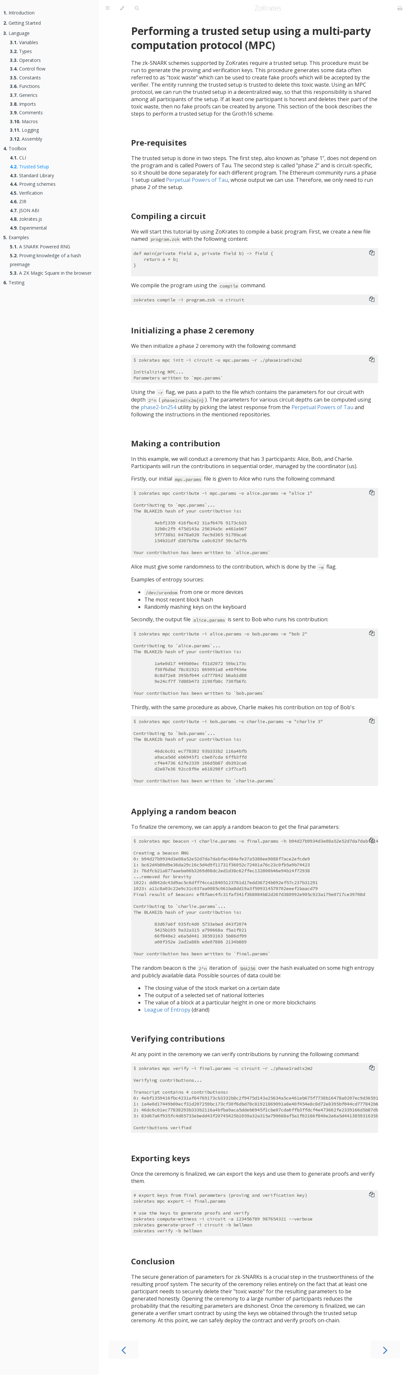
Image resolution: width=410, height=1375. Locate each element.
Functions (25, 86)
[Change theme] (122, 8)
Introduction (19, 13)
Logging (24, 130)
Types (21, 51)
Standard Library (32, 175)
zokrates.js (26, 219)
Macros (24, 121)
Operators (25, 60)
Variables (24, 42)
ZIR (18, 201)
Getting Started (22, 23)
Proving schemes (33, 184)
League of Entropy (167, 1009)
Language (16, 33)
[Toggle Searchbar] (136, 8)
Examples (16, 237)
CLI (18, 157)
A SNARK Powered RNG (40, 246)
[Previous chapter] (123, 1349)
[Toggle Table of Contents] (107, 8)
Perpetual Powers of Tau (197, 179)
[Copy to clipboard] (371, 253)
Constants (25, 77)
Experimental (28, 228)
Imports (23, 104)
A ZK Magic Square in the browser (51, 273)
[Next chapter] (385, 1349)
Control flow (27, 69)
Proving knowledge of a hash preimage (45, 259)
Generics (24, 95)
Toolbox (14, 148)
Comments (26, 112)
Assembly (26, 139)
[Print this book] (400, 8)
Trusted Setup (29, 166)
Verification (26, 193)
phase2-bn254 (158, 407)
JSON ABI (24, 210)
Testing (13, 282)
